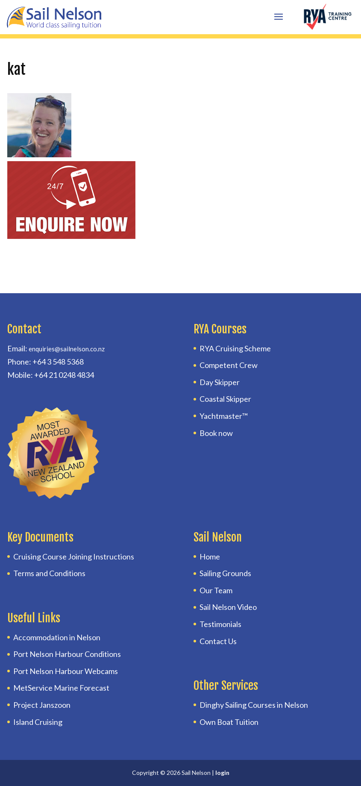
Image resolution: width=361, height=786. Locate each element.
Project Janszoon (41, 704)
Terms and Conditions (49, 573)
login (222, 772)
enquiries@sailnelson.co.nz (67, 349)
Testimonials (220, 624)
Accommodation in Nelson (56, 637)
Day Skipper (220, 382)
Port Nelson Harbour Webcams (65, 671)
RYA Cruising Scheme (235, 348)
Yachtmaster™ (224, 416)
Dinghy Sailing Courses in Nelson (254, 704)
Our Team (216, 590)
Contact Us (218, 641)
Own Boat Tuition (229, 722)
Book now (216, 433)
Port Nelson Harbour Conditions (67, 654)
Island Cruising (37, 722)
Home (210, 556)
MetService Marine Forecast (61, 687)
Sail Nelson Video (228, 607)
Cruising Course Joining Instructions (73, 556)
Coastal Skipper (225, 398)
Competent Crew (229, 365)
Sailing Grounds (225, 573)
